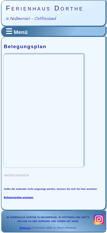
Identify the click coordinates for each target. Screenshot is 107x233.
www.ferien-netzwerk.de (16, 175)
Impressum (25, 227)
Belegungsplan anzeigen (18, 197)
